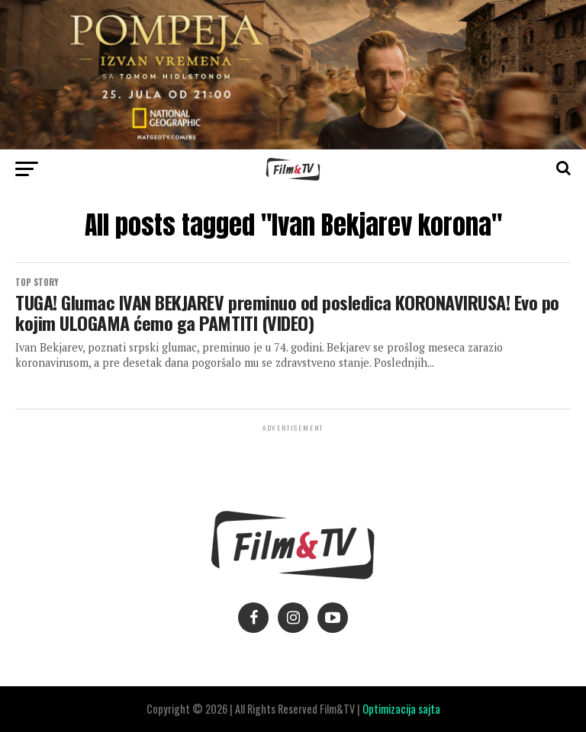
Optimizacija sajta (401, 709)
